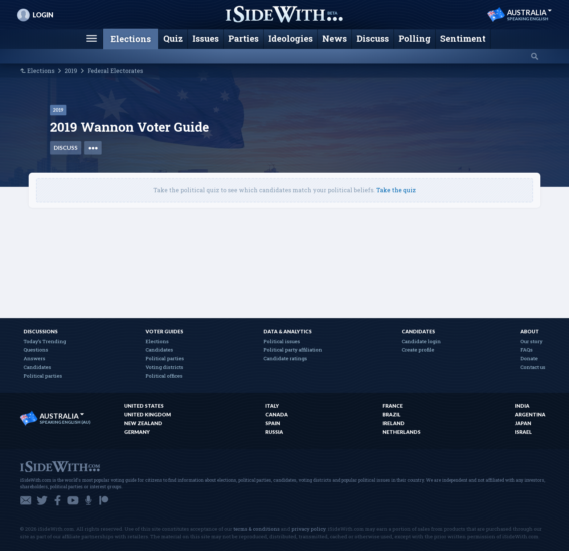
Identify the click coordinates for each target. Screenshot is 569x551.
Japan (523, 423)
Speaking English (527, 19)
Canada (276, 415)
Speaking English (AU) (65, 422)
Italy (272, 406)
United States (144, 406)
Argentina (530, 415)
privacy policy (308, 529)
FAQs (526, 349)
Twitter (42, 500)
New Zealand (143, 423)
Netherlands (401, 432)
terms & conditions (256, 529)
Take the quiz (396, 190)
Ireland (393, 423)
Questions (36, 349)
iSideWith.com (60, 466)
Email (26, 500)
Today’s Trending (45, 341)
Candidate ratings (285, 358)
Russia (274, 432)
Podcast (88, 500)
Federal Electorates (115, 71)
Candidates (37, 367)
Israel (523, 432)
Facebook (57, 500)
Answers (34, 358)
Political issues (281, 341)
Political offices (164, 376)
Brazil (391, 415)
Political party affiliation (292, 349)
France (392, 406)
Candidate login (421, 341)
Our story (531, 341)
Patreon (104, 500)
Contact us (532, 367)
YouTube (73, 500)
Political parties (43, 376)
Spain (272, 423)
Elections (40, 71)
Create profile (418, 349)
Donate (529, 358)
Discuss (66, 147)
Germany (137, 432)
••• (93, 147)
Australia (529, 12)
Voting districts (164, 367)
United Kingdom (147, 415)
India (522, 406)
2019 (71, 71)
